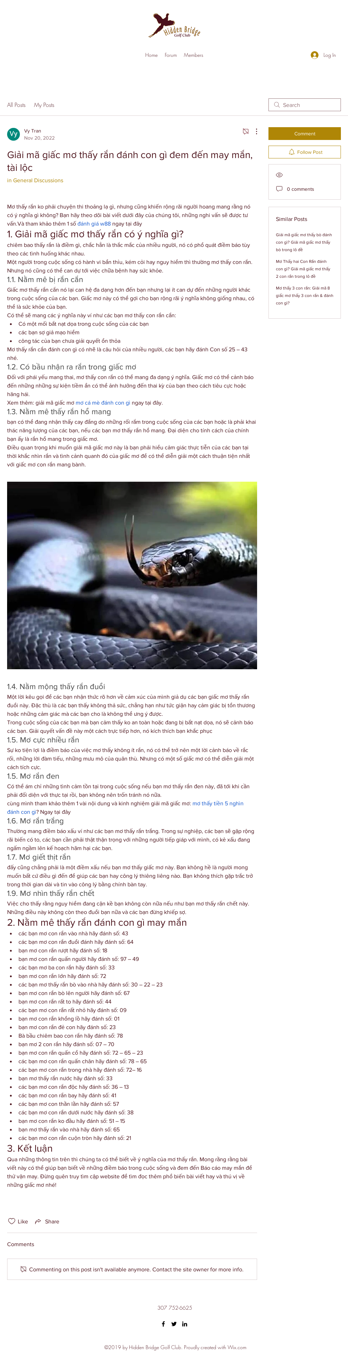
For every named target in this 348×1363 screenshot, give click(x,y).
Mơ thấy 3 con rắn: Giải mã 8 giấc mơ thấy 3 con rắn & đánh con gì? (304, 295)
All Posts (16, 105)
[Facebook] (163, 1323)
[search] (304, 104)
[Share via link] (46, 1221)
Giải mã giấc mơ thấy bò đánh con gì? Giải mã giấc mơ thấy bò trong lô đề (304, 242)
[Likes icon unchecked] (11, 1221)
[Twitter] (174, 1323)
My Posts (44, 105)
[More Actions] (253, 131)
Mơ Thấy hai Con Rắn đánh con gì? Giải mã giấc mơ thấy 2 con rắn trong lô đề (303, 269)
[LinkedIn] (184, 1323)
